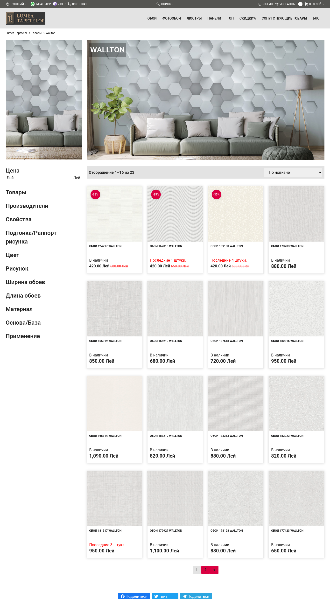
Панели (214, 18)
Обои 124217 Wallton (105, 246)
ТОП (230, 18)
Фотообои (171, 18)
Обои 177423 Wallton (287, 530)
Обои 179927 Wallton (166, 530)
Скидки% (247, 18)
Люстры (194, 18)
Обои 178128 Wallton (227, 530)
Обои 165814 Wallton (105, 436)
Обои (152, 18)
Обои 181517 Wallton (105, 530)
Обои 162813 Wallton (166, 246)
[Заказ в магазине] (293, 172)
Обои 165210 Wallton (166, 341)
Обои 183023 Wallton (287, 436)
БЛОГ (317, 18)
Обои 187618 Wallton (227, 341)
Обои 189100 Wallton (227, 246)
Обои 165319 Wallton (105, 341)
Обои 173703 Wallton (287, 246)
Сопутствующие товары (284, 18)
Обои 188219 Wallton (166, 436)
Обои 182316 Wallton (287, 341)
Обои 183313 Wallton (227, 436)
